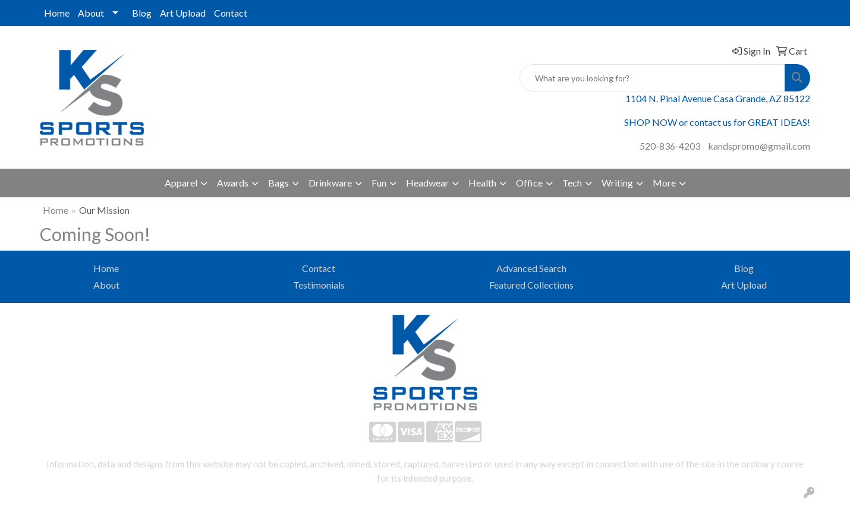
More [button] (664, 182)
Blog (142, 12)
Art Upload (183, 12)
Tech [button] (572, 182)
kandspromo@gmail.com (759, 145)
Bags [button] (278, 182)
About (91, 12)
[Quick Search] (652, 77)
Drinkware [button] (330, 182)
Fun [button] (379, 182)
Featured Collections (531, 284)
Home (57, 12)
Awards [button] (232, 182)
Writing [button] (617, 182)
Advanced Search (531, 268)
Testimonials (319, 284)
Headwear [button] (427, 182)
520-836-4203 (670, 145)
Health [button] (482, 182)
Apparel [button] (181, 182)
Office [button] (529, 182)
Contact (230, 12)
